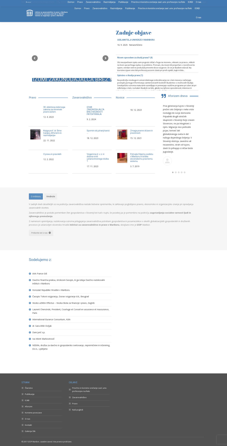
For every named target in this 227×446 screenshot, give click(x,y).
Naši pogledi (77, 409)
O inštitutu (36, 196)
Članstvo (29, 388)
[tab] (36, 196)
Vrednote (50, 196)
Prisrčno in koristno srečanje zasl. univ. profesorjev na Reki (89, 390)
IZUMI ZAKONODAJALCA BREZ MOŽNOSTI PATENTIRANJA (105, 79)
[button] (173, 172)
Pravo (74, 403)
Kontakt (28, 425)
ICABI (27, 400)
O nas (27, 418)
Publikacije (29, 394)
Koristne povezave (33, 412)
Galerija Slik (30, 431)
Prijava (203, 2)
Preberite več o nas (41, 233)
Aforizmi (28, 406)
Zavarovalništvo (79, 397)
